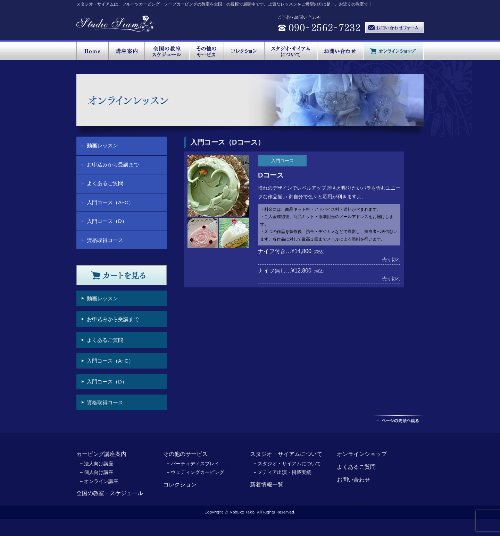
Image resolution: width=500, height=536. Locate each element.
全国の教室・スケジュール (109, 493)
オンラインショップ (362, 454)
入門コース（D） (107, 221)
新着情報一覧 (266, 484)
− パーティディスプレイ (193, 463)
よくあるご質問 (105, 183)
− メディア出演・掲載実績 (282, 472)
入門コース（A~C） (110, 202)
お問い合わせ (353, 480)
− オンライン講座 (99, 481)
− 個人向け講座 (96, 472)
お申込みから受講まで (113, 164)
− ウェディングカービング (195, 472)
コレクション (180, 484)
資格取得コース (105, 240)
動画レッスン (102, 145)
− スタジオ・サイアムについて (287, 463)
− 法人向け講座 (96, 463)
